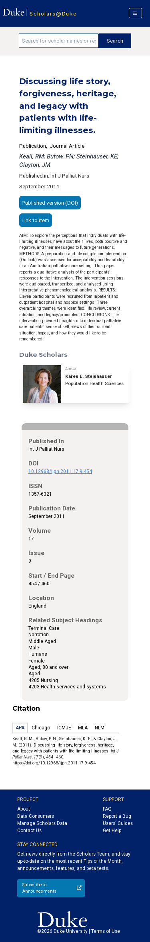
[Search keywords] (58, 40)
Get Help (112, 830)
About (23, 809)
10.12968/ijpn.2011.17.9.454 (60, 471)
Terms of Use (105, 931)
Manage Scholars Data (42, 823)
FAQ (107, 809)
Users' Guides (118, 823)
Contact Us (29, 830)
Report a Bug (117, 816)
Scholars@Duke (53, 13)
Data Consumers (35, 816)
